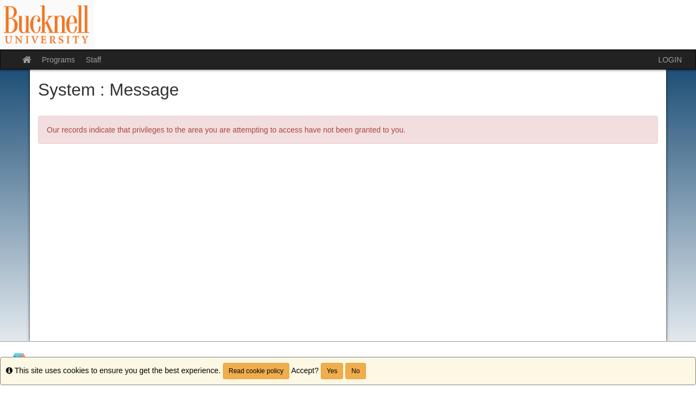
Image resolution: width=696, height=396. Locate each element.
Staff (94, 59)
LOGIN (670, 59)
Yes (332, 371)
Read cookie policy (256, 371)
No (355, 371)
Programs (58, 59)
